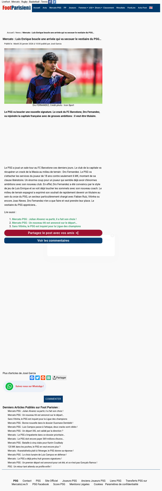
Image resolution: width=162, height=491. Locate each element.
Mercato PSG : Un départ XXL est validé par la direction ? (35, 431)
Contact (27, 480)
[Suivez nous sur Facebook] (50, 2)
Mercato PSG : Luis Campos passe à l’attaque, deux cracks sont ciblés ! (43, 427)
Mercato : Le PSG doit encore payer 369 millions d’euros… (36, 439)
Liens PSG (116, 480)
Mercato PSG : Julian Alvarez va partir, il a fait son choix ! (44, 219)
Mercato (16, 1)
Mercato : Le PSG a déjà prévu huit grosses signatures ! (35, 458)
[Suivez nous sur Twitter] (54, 2)
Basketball (34, 1)
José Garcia (56, 44)
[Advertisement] (59, 22)
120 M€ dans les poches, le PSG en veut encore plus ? (34, 446)
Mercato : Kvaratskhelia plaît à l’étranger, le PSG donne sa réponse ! (41, 450)
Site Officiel (51, 480)
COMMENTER (53, 398)
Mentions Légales (80, 484)
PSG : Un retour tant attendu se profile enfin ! (29, 466)
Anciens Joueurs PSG (93, 480)
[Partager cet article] (53, 233)
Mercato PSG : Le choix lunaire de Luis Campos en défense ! (37, 454)
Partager (59, 378)
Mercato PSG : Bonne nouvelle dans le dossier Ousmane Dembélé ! (40, 423)
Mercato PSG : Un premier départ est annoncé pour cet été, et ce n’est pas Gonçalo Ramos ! (52, 462)
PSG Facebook (40, 484)
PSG (38, 480)
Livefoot (6, 1)
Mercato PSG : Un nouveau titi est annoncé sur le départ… (44, 222)
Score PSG (59, 484)
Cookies (98, 484)
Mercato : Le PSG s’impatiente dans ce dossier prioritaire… (36, 435)
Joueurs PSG (69, 480)
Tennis (44, 1)
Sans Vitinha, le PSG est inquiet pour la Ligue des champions (46, 226)
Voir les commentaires (53, 240)
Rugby (24, 1)
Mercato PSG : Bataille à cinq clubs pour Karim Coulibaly (35, 443)
